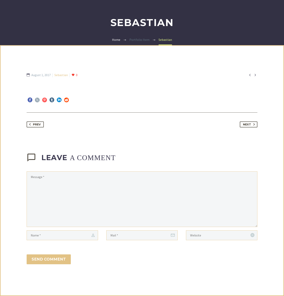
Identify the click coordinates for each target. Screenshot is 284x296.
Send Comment (49, 259)
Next (249, 124)
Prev (34, 124)
